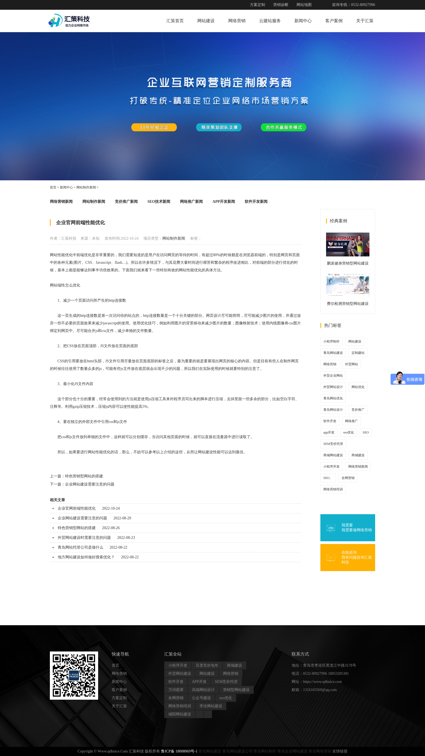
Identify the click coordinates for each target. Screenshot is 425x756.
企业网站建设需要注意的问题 (89, 484)
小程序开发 (331, 466)
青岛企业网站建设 (292, 751)
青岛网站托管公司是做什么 (80, 547)
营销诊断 (280, 5)
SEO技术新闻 (158, 202)
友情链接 (339, 751)
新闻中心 (303, 20)
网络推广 (351, 421)
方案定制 (257, 5)
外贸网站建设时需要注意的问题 (84, 538)
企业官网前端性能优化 (77, 508)
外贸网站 (351, 364)
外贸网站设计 (333, 387)
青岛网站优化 (333, 398)
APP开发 (199, 682)
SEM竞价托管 (333, 444)
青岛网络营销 (319, 751)
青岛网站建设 (333, 353)
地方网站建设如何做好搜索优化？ (86, 557)
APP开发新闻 (223, 202)
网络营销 (237, 20)
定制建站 (358, 353)
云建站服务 (270, 20)
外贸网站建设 (179, 674)
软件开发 (329, 421)
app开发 (328, 432)
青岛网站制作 (264, 751)
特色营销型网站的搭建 (84, 476)
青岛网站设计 (333, 410)
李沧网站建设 (210, 706)
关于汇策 (365, 20)
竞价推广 (358, 410)
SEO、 (328, 478)
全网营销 (348, 478)
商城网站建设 (333, 455)
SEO (366, 432)
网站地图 (304, 5)
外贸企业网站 (333, 375)
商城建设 (358, 455)
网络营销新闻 (61, 202)
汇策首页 (175, 20)
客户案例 (334, 20)
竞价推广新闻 (126, 202)
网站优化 (358, 387)
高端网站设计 (203, 690)
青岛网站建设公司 (237, 751)
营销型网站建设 (236, 690)
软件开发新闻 (256, 202)
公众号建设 (201, 698)
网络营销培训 (333, 489)
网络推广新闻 (191, 202)
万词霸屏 (175, 690)
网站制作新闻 (86, 187)
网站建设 (206, 20)
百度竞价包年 (207, 665)
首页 (53, 187)
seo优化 (348, 432)
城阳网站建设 (179, 714)
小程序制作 (331, 341)
